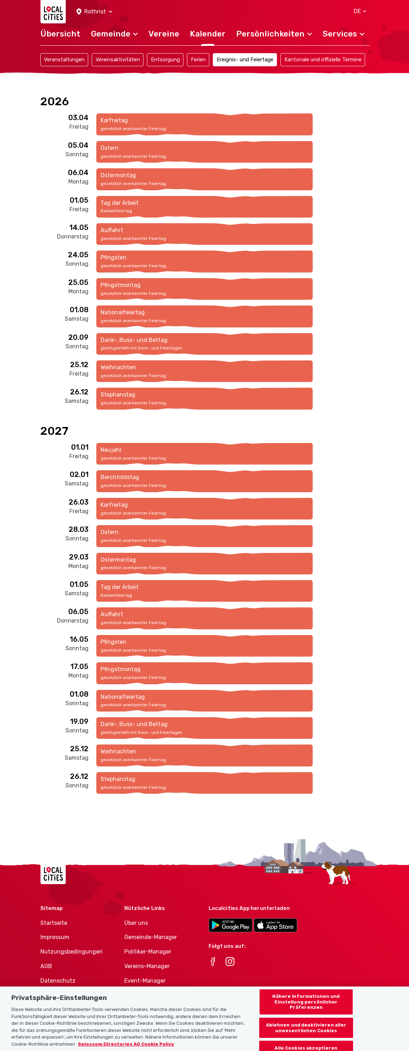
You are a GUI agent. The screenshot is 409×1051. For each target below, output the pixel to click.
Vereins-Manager (147, 966)
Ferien (198, 59)
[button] (94, 12)
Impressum (54, 937)
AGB (46, 966)
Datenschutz (57, 980)
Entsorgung (165, 59)
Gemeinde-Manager (150, 937)
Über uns (136, 923)
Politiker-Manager (147, 951)
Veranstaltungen (64, 59)
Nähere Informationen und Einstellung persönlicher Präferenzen (306, 1010)
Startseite (53, 923)
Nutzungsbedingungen (71, 951)
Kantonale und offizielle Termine (323, 59)
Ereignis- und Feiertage (245, 59)
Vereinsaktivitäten (118, 59)
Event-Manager (145, 980)
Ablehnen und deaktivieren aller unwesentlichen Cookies (306, 1036)
